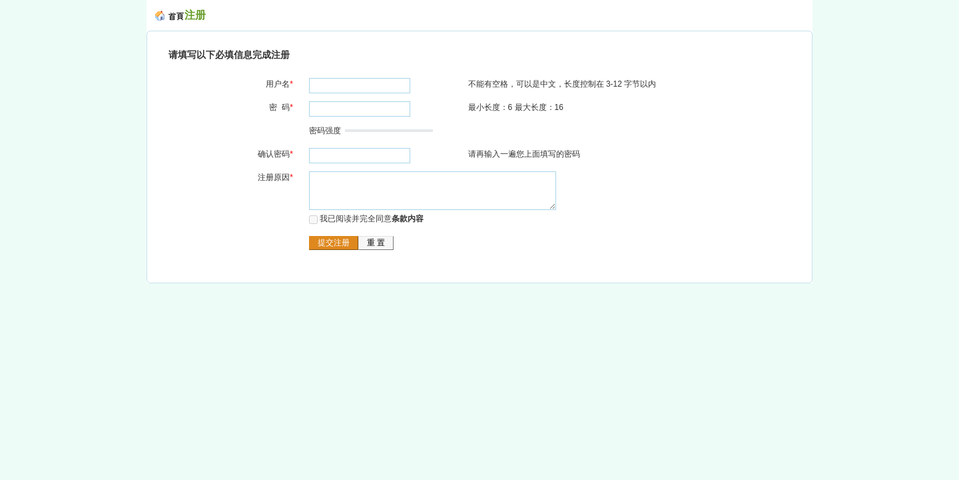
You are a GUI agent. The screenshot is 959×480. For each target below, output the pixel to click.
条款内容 (408, 218)
